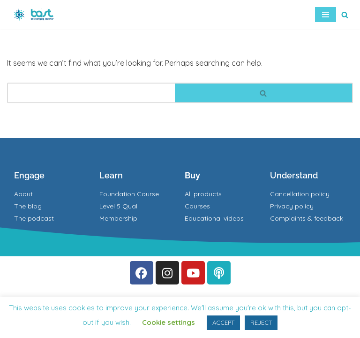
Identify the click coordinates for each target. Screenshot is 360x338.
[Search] (344, 14)
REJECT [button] (261, 322)
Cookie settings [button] (168, 322)
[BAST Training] (35, 15)
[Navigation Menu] (326, 15)
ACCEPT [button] (223, 322)
